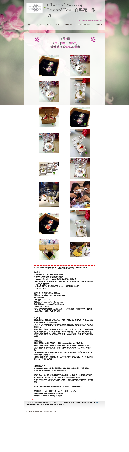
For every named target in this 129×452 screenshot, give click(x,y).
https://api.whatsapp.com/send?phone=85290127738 (75, 402)
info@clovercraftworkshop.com (50, 302)
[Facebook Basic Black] (94, 402)
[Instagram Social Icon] (97, 402)
